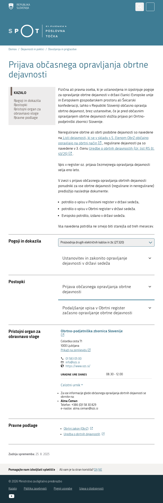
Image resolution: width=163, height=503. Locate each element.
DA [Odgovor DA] (96, 470)
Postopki (22, 108)
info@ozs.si (73, 362)
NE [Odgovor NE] (100, 470)
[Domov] (19, 6)
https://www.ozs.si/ (78, 366)
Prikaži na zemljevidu (76, 350)
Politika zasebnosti (35, 488)
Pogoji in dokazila (29, 101)
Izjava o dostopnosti (91, 488)
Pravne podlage (28, 125)
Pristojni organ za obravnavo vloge (29, 116)
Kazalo (12, 488)
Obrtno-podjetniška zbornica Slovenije (92, 333)
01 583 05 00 (74, 359)
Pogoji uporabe (63, 488)
